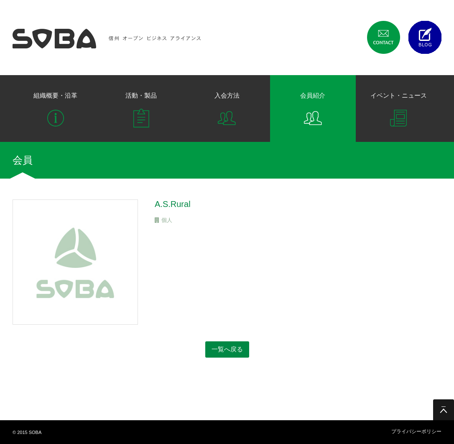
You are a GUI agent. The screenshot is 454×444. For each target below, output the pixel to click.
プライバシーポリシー (416, 431)
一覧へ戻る (227, 349)
